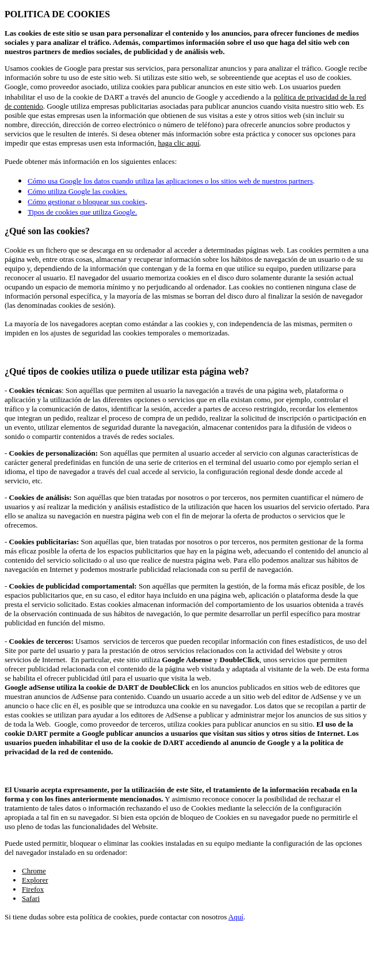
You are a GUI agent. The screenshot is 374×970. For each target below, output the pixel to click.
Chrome (34, 870)
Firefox (33, 889)
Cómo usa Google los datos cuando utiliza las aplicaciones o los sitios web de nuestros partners (170, 181)
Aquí (235, 916)
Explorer (35, 880)
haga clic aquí (178, 143)
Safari (31, 898)
